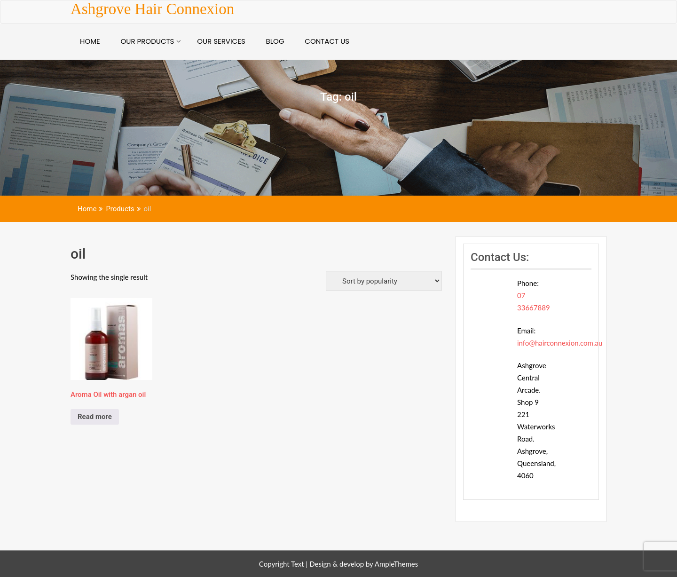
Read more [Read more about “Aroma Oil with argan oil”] (95, 416)
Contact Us (327, 41)
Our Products (147, 41)
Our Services (221, 41)
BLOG (275, 41)
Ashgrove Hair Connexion (152, 8)
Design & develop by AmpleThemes (363, 564)
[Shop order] (383, 281)
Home (90, 41)
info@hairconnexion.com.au (559, 343)
